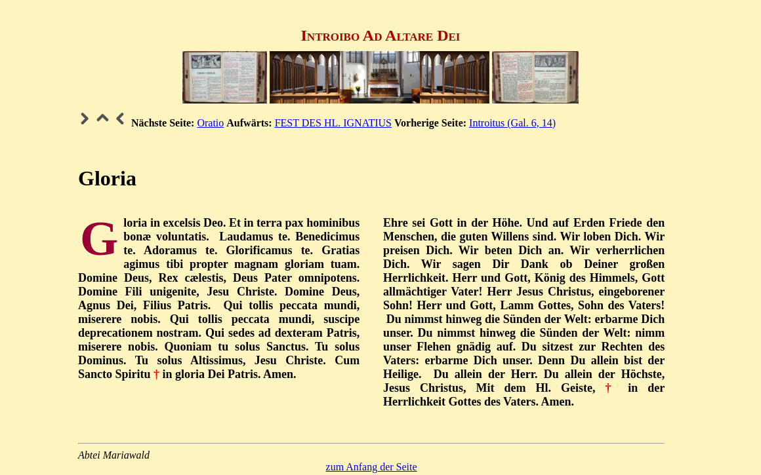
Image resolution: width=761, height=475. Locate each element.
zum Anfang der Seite (371, 466)
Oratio (210, 122)
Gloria (107, 178)
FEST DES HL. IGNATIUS (333, 122)
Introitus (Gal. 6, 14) (512, 122)
